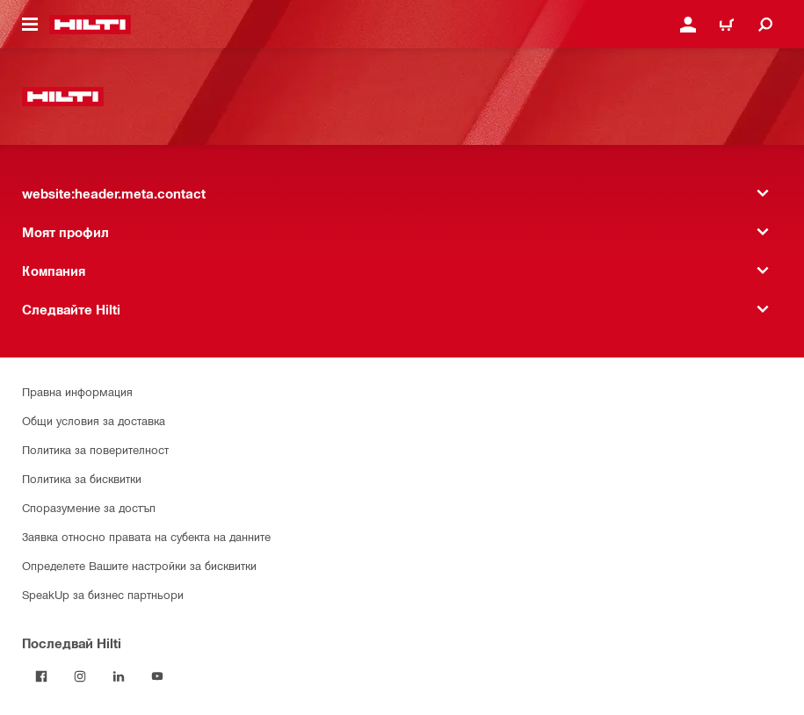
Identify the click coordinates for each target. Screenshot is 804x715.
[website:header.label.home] (90, 24)
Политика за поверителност (95, 449)
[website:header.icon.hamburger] (30, 24)
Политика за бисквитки (81, 478)
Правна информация (77, 391)
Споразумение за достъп (89, 507)
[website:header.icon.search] (765, 24)
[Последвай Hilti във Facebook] (41, 676)
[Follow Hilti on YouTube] (157, 676)
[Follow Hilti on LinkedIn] (118, 676)
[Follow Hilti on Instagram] (80, 676)
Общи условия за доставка (93, 420)
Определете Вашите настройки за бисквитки (139, 565)
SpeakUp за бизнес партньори (103, 594)
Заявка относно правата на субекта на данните (146, 536)
